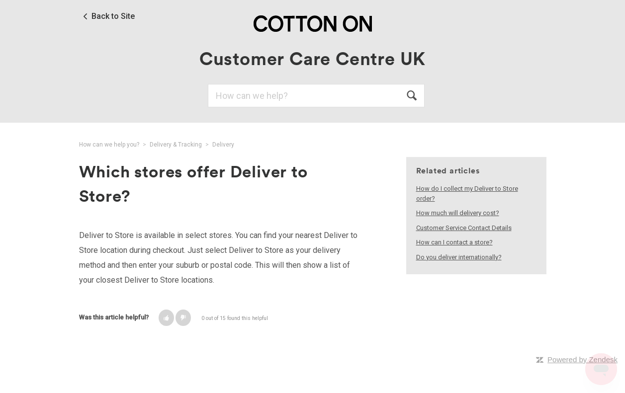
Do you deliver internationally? (459, 257)
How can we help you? (109, 144)
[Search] (316, 95)
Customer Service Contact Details (464, 228)
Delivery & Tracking (176, 144)
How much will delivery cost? (457, 213)
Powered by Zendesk (582, 359)
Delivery (223, 144)
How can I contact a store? (454, 242)
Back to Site (113, 16)
